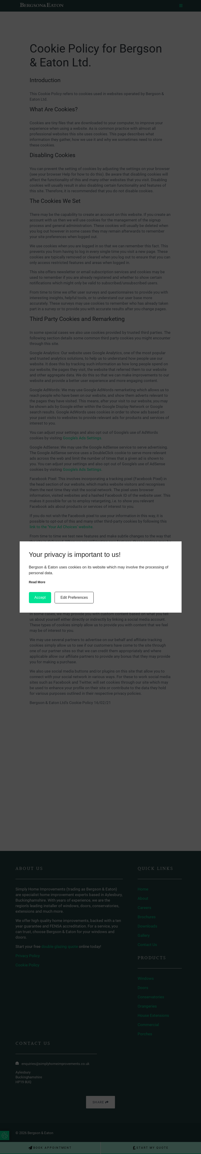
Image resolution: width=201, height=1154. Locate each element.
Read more (37, 582)
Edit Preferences (74, 597)
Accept (40, 597)
